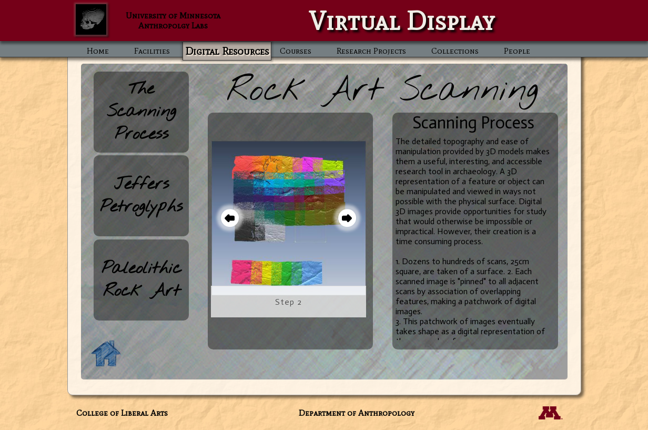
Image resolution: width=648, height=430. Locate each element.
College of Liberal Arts (122, 413)
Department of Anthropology (356, 413)
